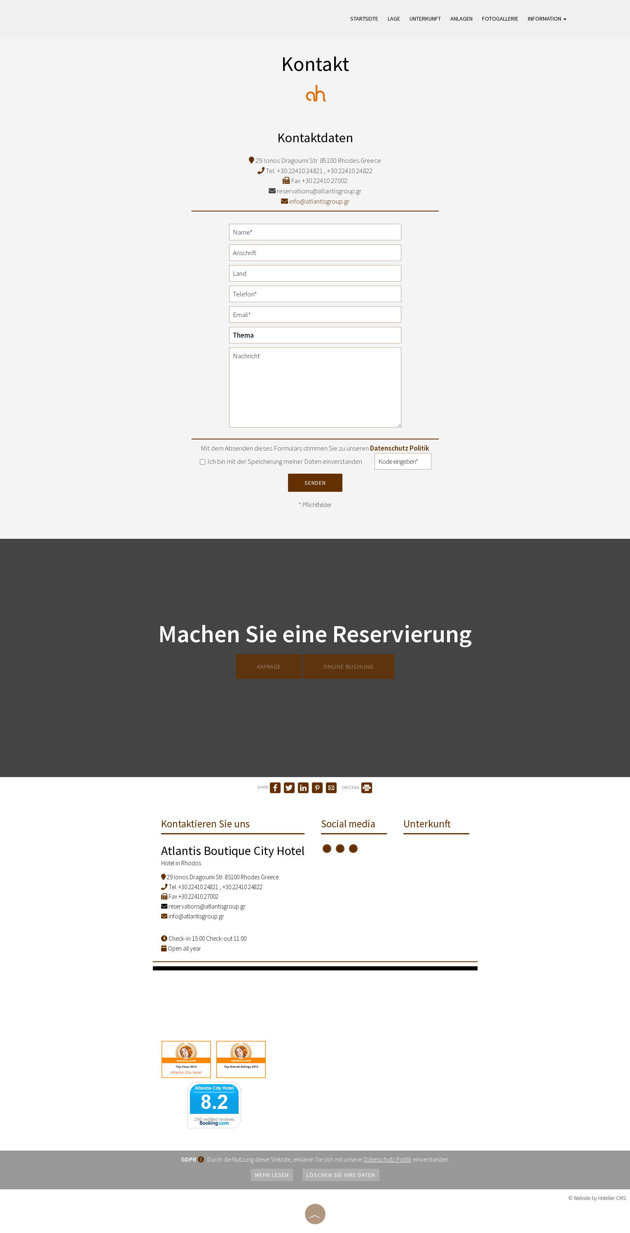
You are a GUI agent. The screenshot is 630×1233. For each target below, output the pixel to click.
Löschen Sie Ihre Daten (341, 1175)
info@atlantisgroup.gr (315, 201)
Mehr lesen (272, 1175)
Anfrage (269, 666)
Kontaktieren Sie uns (205, 823)
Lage (394, 18)
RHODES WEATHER (315, 1001)
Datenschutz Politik (399, 448)
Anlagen (461, 18)
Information (547, 18)
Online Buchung (348, 666)
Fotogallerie (500, 18)
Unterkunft (425, 18)
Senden (315, 482)
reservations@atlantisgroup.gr (315, 190)
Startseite (364, 18)
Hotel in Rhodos (181, 863)
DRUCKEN (357, 787)
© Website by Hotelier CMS (597, 1198)
